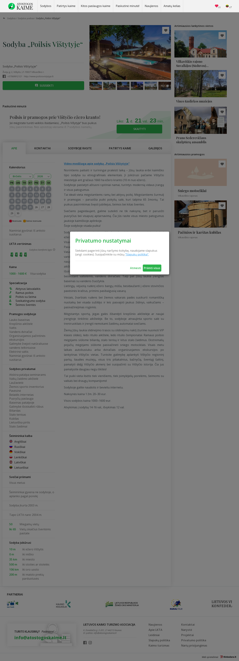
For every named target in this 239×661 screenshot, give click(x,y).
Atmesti (135, 268)
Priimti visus (152, 268)
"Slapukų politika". (137, 254)
